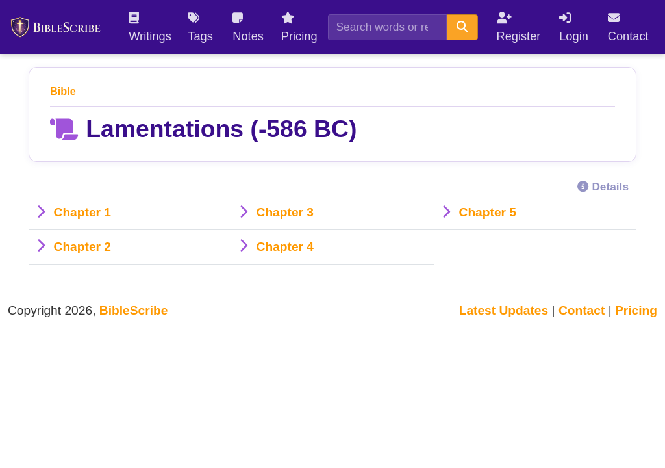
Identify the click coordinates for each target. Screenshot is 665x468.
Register (519, 27)
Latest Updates (504, 310)
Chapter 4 (285, 247)
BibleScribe (133, 310)
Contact (628, 27)
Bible (63, 91)
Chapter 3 (285, 212)
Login (573, 27)
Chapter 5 (488, 212)
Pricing (299, 27)
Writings (150, 27)
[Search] (387, 27)
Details (603, 186)
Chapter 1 (83, 212)
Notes (248, 27)
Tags (200, 27)
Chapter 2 (83, 247)
